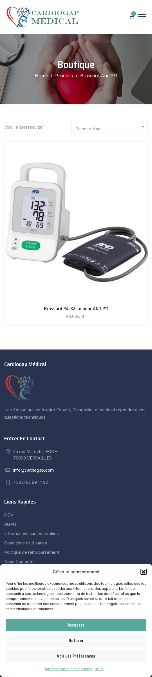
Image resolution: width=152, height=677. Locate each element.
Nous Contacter (19, 561)
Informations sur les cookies (68, 669)
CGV (8, 515)
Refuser (76, 640)
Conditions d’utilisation (25, 543)
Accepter (76, 625)
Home (41, 75)
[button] (143, 572)
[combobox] (109, 126)
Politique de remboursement (31, 552)
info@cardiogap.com (33, 470)
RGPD (99, 669)
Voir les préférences (76, 656)
